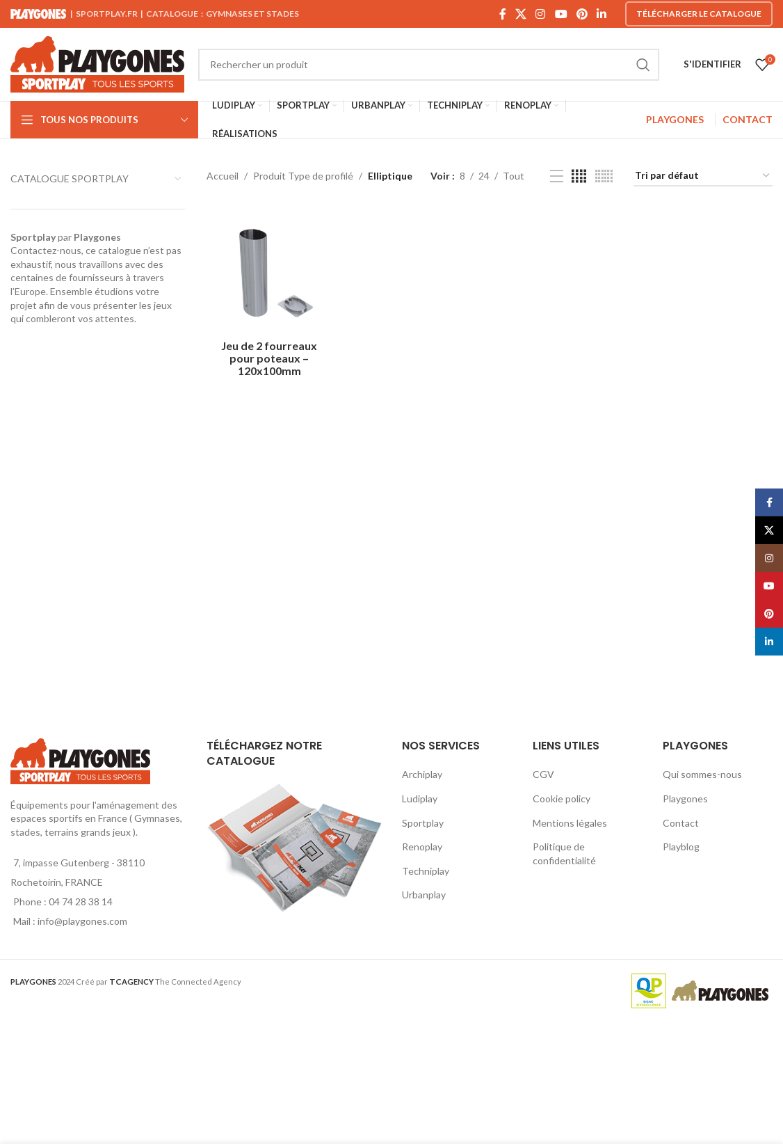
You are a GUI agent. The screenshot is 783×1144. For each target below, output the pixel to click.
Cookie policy (561, 798)
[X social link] (520, 13)
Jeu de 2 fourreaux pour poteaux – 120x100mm (269, 358)
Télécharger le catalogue (698, 13)
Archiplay (422, 774)
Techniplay (425, 871)
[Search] (428, 65)
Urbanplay (424, 894)
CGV (543, 774)
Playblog (681, 846)
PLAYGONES (675, 119)
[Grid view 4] (579, 176)
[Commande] (703, 176)
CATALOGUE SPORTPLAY (69, 178)
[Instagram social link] (540, 13)
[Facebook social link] (502, 13)
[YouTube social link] (561, 13)
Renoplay (422, 846)
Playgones (685, 798)
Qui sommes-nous (702, 774)
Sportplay (423, 823)
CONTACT (748, 119)
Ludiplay (419, 798)
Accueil (223, 176)
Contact (681, 823)
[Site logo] (97, 63)
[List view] (556, 176)
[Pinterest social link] (582, 13)
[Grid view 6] (604, 176)
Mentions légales (570, 823)
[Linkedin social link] (601, 13)
